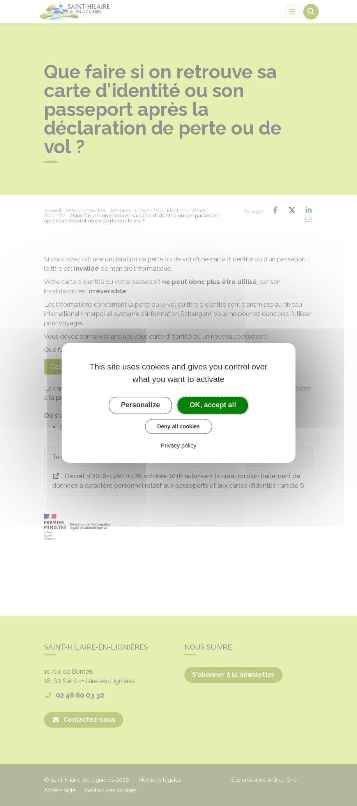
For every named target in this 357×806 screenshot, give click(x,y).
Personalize (140, 405)
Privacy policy (178, 445)
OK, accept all (213, 405)
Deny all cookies (178, 426)
